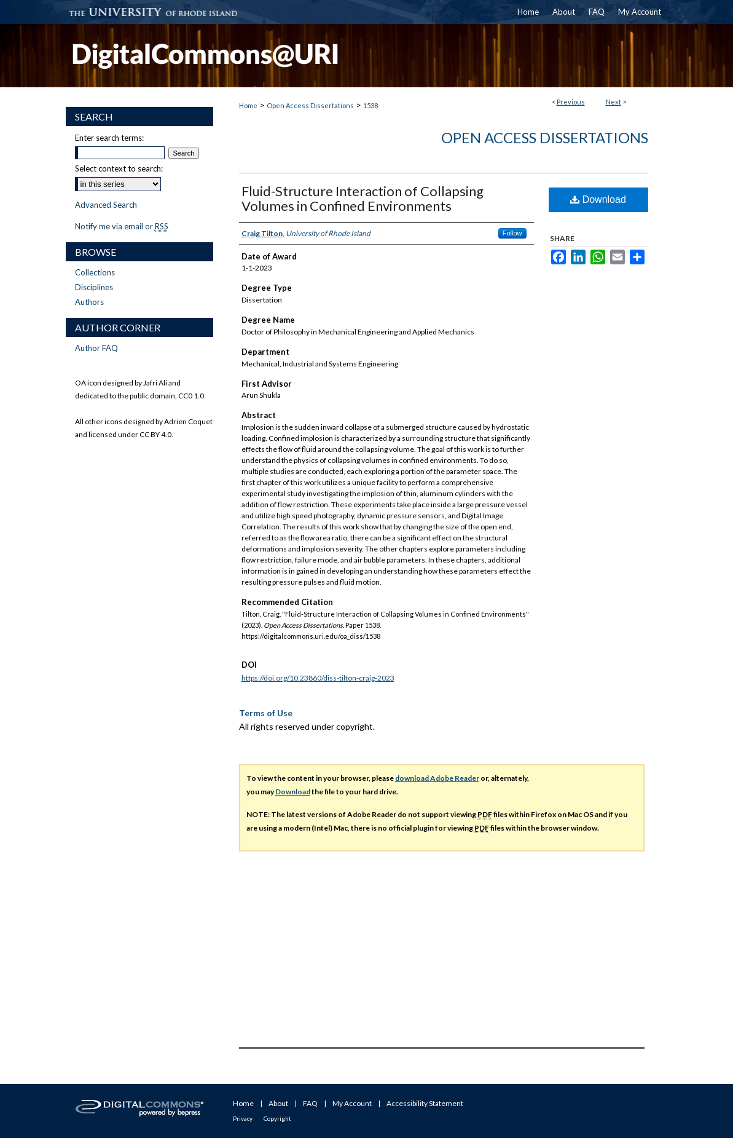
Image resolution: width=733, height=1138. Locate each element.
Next (613, 102)
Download (598, 199)
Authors (89, 302)
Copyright (277, 1118)
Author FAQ (96, 348)
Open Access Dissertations (310, 105)
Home (248, 105)
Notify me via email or (121, 226)
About (278, 1103)
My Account (352, 1103)
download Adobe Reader (437, 778)
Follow (512, 233)
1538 (370, 105)
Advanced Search (106, 205)
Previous (571, 102)
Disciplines (94, 287)
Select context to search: (119, 168)
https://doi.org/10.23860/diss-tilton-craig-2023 (317, 677)
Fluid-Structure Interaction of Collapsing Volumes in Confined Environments (362, 198)
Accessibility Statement (424, 1103)
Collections (95, 272)
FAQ (310, 1103)
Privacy (243, 1118)
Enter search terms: (109, 138)
